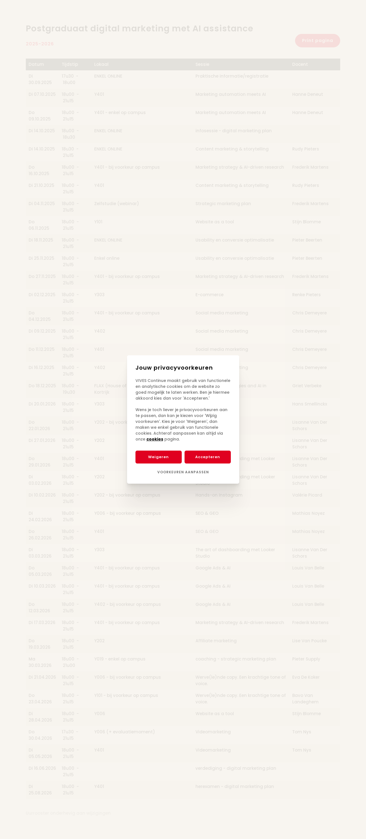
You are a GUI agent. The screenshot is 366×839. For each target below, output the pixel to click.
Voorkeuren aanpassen (183, 472)
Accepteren (207, 457)
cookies (154, 439)
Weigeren (158, 457)
